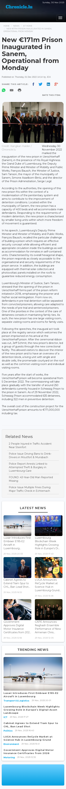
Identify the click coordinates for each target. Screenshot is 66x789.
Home (7, 26)
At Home (27, 26)
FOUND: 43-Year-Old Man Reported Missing (31, 479)
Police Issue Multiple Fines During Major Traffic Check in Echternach (30, 489)
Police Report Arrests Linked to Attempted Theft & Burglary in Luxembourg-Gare (28, 467)
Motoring (9, 757)
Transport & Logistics (16, 700)
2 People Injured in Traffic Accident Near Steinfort (30, 445)
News (16, 26)
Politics (8, 730)
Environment (11, 744)
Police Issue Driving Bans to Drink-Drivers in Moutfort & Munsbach (30, 455)
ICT (5, 717)
